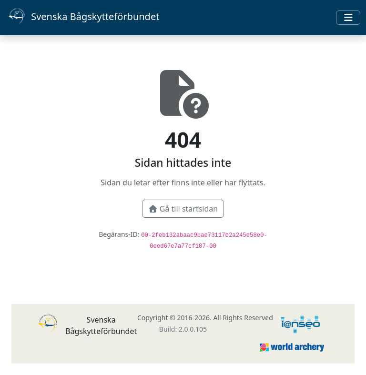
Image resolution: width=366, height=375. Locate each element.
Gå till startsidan (183, 208)
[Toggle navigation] (348, 17)
